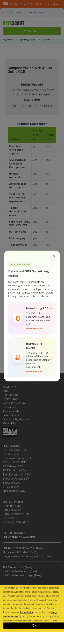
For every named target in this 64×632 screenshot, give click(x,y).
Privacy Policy (26, 612)
